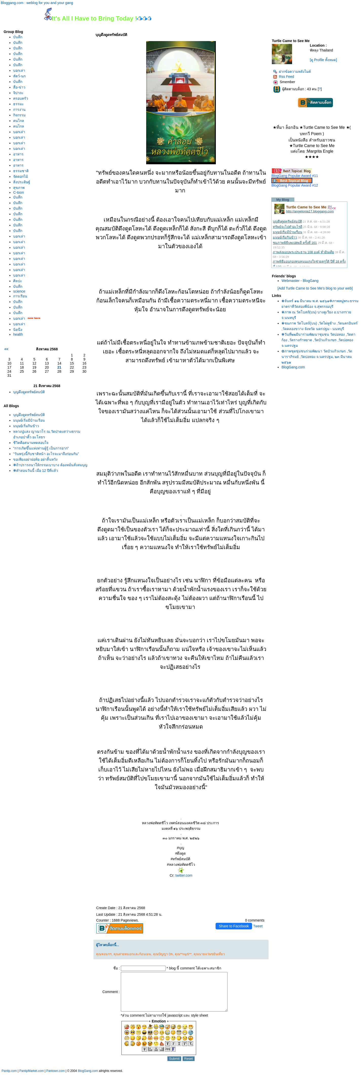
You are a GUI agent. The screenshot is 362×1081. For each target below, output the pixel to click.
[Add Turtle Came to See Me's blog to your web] (315, 288)
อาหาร (18, 154)
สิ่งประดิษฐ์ (21, 182)
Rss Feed (283, 77)
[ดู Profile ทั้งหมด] (323, 60)
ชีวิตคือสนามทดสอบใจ (30, 443)
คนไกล (18, 121)
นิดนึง (17, 330)
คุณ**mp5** (183, 954)
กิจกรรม (19, 115)
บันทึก (17, 37)
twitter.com (183, 875)
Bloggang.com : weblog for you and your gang (37, 3)
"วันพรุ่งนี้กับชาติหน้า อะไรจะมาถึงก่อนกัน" (46, 454)
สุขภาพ (19, 188)
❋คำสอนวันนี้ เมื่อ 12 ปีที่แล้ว (35, 471)
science (19, 291)
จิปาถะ (18, 93)
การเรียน (20, 296)
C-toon (18, 192)
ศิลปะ (17, 281)
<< (6, 349)
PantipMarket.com (31, 1078)
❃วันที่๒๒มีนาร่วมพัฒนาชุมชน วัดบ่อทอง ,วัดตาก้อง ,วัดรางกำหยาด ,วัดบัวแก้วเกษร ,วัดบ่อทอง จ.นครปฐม (318, 340)
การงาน (19, 109)
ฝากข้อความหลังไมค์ (292, 71)
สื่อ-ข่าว (19, 87)
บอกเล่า (19, 70)
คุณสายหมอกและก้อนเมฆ (132, 954)
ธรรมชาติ (21, 171)
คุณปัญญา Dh (163, 954)
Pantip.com (9, 1078)
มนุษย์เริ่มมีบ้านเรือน (29, 420)
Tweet (257, 926)
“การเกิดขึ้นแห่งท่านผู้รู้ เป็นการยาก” (41, 448)
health (18, 334)
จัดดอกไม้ (20, 176)
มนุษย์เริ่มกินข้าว (26, 426)
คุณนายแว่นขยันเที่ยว (209, 954)
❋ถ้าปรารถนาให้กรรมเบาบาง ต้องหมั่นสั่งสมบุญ (50, 465)
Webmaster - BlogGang (299, 281)
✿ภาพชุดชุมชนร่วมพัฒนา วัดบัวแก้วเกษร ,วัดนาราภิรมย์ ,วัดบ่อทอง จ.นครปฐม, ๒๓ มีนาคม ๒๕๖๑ (316, 356)
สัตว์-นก (19, 76)
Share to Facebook (234, 926)
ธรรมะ (18, 104)
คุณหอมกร (104, 954)
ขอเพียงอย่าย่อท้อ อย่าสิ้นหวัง (35, 459)
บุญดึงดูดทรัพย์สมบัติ (29, 392)
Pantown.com (55, 1078)
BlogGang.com (293, 367)
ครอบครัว (20, 98)
